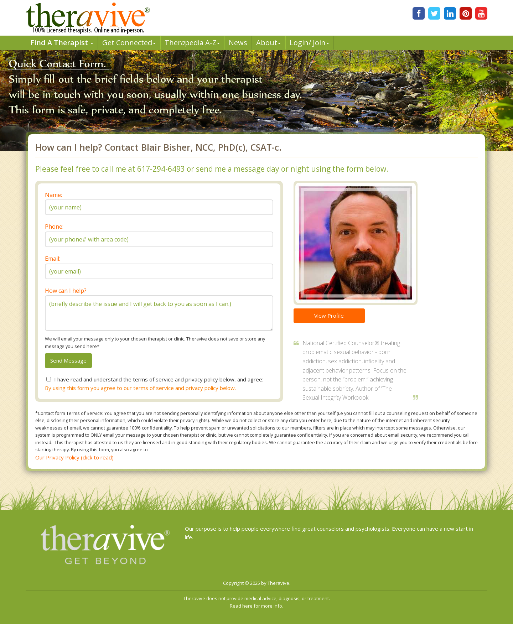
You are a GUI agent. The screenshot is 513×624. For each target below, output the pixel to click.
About (268, 42)
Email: (52, 258)
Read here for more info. (256, 606)
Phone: (54, 226)
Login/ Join (309, 42)
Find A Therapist (61, 42)
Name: (53, 195)
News (238, 42)
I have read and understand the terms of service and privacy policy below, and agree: (158, 379)
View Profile (329, 315)
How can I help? (66, 291)
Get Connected (129, 42)
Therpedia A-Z (192, 42)
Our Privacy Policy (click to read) (74, 457)
